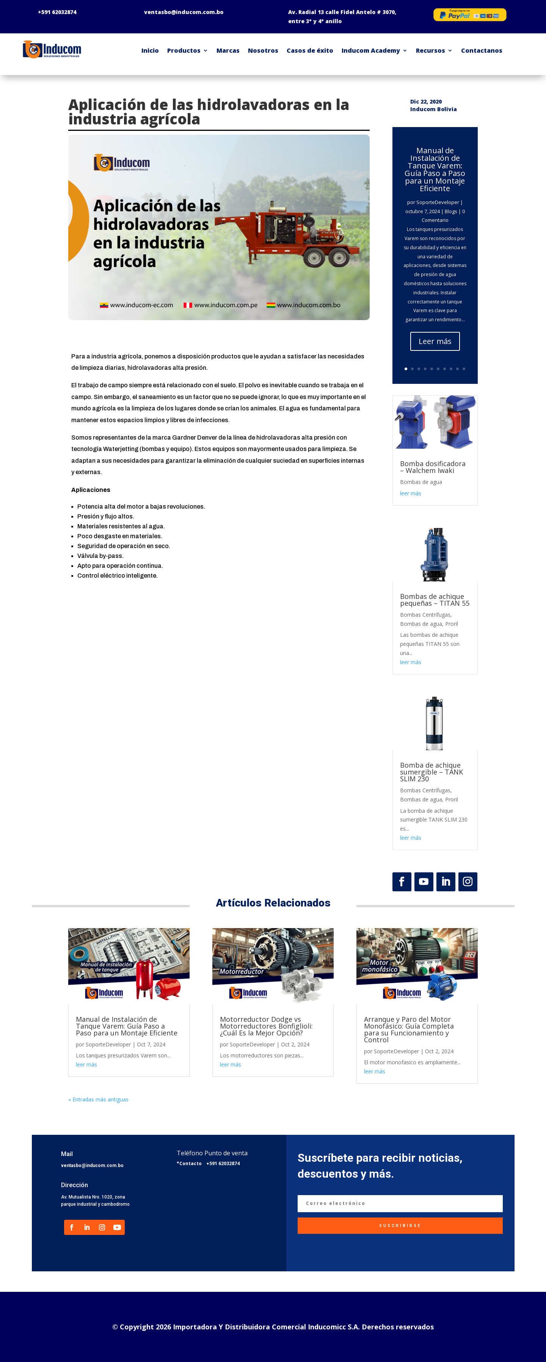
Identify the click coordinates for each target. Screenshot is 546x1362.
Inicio (150, 50)
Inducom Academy (371, 50)
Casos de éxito (310, 50)
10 (464, 369)
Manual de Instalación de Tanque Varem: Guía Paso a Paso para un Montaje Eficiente (435, 169)
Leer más (435, 341)
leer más (410, 493)
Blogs (451, 211)
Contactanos (481, 50)
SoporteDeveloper (437, 202)
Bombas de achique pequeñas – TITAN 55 (434, 600)
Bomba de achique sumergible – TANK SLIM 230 (431, 771)
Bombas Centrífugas (425, 614)
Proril (451, 623)
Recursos (430, 50)
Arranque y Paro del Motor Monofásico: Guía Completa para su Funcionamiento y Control (409, 1029)
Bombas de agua (421, 481)
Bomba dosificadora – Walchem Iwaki (433, 467)
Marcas (228, 50)
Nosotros (263, 50)
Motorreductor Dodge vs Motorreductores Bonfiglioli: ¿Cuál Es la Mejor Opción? (266, 1026)
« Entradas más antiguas (98, 1099)
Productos (184, 50)
